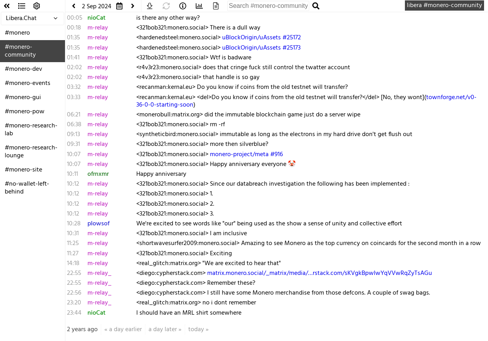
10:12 (73, 184)
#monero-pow (25, 112)
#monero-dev (23, 69)
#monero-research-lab (31, 130)
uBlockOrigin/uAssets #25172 (261, 38)
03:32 (74, 87)
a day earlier (125, 329)
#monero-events (27, 83)
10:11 (72, 174)
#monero (17, 33)
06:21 (73, 115)
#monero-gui (23, 97)
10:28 (74, 224)
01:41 (73, 58)
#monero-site (23, 170)
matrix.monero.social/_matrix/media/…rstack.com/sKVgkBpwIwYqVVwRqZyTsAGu (319, 273)
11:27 (72, 254)
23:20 (74, 303)
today (196, 329)
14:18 (73, 263)
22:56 (74, 293)
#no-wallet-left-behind (27, 188)
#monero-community (20, 51)
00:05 (74, 18)
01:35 (73, 38)
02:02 (74, 68)
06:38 (74, 125)
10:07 (73, 154)
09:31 (73, 144)
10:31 (73, 234)
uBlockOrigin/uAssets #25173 (261, 48)
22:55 (74, 273)
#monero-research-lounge (31, 152)
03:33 (73, 97)
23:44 (74, 313)
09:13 (73, 134)
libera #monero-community (444, 5)
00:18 (74, 28)
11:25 (73, 243)
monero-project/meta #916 (246, 154)
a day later (162, 329)
